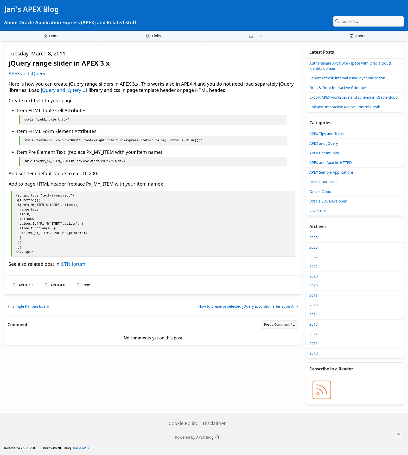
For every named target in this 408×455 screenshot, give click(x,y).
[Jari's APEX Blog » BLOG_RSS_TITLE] (321, 390)
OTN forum (73, 264)
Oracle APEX (80, 448)
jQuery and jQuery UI (64, 90)
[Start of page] (398, 434)
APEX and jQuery (27, 73)
